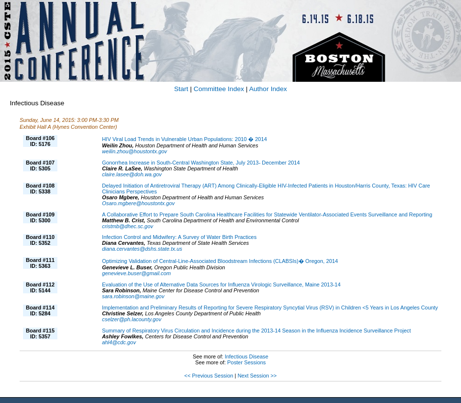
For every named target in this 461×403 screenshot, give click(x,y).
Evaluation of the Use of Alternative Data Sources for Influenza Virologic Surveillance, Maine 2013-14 (221, 284)
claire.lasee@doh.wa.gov (132, 174)
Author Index (268, 89)
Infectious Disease (246, 356)
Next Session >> (257, 376)
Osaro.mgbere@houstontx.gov (138, 203)
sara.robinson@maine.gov (133, 296)
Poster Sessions (246, 362)
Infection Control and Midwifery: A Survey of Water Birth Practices (179, 237)
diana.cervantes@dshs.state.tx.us (142, 249)
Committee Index (219, 89)
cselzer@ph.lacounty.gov (131, 319)
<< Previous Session (208, 376)
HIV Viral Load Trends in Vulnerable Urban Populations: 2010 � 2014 (184, 139)
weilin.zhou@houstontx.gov (134, 151)
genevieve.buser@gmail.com (136, 273)
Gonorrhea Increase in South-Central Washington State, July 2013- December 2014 (201, 163)
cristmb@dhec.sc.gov (127, 226)
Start (181, 89)
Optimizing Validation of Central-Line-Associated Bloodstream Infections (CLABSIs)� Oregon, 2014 (220, 261)
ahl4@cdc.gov (119, 342)
